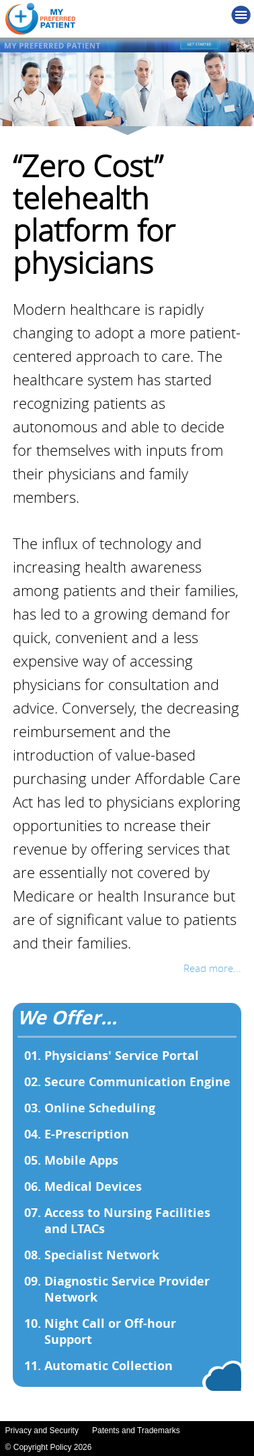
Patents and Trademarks (136, 1430)
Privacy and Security (42, 1430)
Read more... (212, 968)
